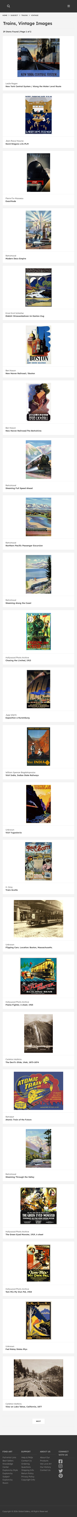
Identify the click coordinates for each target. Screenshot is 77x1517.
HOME (4, 15)
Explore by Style (10, 1470)
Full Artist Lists (9, 1457)
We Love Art (45, 1464)
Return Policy (27, 1473)
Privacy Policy (27, 1476)
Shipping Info (27, 1470)
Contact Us (26, 1460)
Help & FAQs (27, 1457)
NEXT (38, 1421)
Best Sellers (8, 1460)
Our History (45, 1467)
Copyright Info (28, 1479)
